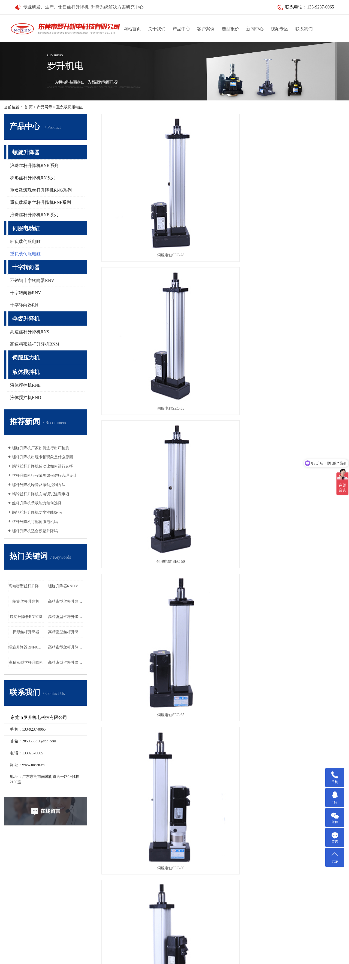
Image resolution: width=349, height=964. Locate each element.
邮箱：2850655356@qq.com (198, 918)
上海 (214, 956)
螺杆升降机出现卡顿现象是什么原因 (42, 457)
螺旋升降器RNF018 (26, 617)
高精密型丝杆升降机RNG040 (65, 647)
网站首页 (132, 28)
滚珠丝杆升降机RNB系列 (34, 214)
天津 (154, 956)
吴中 (197, 956)
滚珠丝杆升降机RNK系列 (34, 165)
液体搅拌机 (26, 372)
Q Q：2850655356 (190, 927)
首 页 (28, 107)
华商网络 (241, 949)
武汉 (206, 956)
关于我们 (157, 28)
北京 (223, 956)
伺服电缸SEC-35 (223, 193)
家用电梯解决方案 (34, 901)
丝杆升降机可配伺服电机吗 (35, 522)
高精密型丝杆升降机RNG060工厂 (65, 662)
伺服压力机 (26, 358)
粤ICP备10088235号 (196, 949)
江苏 (146, 956)
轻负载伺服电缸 (25, 241)
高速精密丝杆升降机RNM (34, 344)
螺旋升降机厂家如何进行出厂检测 (40, 448)
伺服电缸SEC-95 (306, 284)
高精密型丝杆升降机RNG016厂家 (26, 586)
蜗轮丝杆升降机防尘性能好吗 (37, 512)
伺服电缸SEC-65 (139, 284)
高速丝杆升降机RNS (29, 331)
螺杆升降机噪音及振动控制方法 (38, 485)
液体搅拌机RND (25, 397)
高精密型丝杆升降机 (26, 662)
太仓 (189, 956)
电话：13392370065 (192, 901)
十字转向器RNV (25, 292)
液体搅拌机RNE (25, 385)
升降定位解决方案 (34, 866)
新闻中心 (255, 28)
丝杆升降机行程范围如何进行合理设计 (44, 476)
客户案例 (206, 28)
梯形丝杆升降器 (26, 632)
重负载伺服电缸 (69, 107)
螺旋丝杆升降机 (26, 601)
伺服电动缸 (26, 228)
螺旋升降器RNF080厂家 (65, 586)
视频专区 (279, 28)
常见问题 (131, 883)
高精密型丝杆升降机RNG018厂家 (65, 601)
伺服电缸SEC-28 (139, 193)
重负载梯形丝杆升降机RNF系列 (40, 202)
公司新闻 (131, 866)
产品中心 (181, 28)
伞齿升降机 (26, 319)
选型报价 (230, 28)
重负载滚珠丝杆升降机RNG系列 (41, 190)
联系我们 (304, 28)
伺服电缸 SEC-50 (307, 193)
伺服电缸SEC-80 (223, 284)
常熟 (180, 956)
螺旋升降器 (26, 152)
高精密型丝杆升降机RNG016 (65, 632)
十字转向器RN (24, 305)
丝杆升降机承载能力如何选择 (37, 503)
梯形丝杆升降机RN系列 (32, 177)
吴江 (163, 956)
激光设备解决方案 (34, 883)
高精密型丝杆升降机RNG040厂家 (65, 617)
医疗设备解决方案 (34, 875)
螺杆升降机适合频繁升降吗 (35, 531)
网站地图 (257, 949)
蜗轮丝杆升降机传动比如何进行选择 (42, 466)
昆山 (172, 956)
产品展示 (44, 107)
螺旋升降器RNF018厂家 (26, 647)
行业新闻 (131, 875)
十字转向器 (26, 267)
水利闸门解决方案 (34, 892)
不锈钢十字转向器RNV (32, 280)
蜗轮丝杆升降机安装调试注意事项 (40, 494)
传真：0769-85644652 (194, 910)
